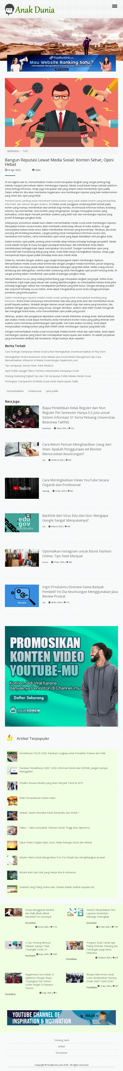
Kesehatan (91, 922)
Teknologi (46, 491)
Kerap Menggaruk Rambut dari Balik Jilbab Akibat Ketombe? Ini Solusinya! (39, 913)
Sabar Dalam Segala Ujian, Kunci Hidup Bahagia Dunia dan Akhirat (55, 842)
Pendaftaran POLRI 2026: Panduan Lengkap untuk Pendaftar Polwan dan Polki (62, 753)
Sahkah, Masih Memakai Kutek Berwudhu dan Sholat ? (49, 812)
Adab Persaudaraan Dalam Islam (37, 798)
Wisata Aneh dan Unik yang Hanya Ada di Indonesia (47, 872)
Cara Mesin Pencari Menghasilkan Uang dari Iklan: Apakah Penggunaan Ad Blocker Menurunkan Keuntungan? (76, 449)
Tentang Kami (61, 1040)
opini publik (52, 391)
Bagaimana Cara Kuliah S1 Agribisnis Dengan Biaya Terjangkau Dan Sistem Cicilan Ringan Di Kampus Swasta (39, 981)
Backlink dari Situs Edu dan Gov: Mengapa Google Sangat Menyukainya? (75, 518)
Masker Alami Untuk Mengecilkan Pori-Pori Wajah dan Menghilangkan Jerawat (62, 857)
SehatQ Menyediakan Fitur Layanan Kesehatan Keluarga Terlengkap (101, 913)
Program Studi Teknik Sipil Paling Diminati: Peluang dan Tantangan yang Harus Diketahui (102, 947)
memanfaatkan (15, 391)
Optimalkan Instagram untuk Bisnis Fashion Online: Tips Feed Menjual (76, 553)
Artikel (61, 1046)
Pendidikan (46, 428)
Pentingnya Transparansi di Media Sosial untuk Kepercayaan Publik (41, 381)
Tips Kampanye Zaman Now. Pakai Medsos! (29, 365)
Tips (44, 460)
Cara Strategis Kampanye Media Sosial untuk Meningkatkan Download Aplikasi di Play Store (55, 351)
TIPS (25, 151)
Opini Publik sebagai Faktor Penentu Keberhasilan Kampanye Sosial (42, 370)
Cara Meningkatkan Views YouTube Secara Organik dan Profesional (75, 482)
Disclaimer (61, 1052)
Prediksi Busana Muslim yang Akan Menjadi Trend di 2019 (51, 783)
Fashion (45, 562)
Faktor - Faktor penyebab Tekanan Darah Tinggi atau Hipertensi (54, 827)
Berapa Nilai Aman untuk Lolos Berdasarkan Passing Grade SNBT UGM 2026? (101, 978)
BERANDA (13, 151)
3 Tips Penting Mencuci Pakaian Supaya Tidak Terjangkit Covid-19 (38, 946)
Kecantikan (30, 922)
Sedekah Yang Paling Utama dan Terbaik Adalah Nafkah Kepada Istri (56, 887)
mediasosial (34, 391)
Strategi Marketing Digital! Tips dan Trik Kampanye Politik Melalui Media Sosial (48, 376)
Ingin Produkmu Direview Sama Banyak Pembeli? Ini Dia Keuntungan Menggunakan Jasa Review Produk (80, 592)
